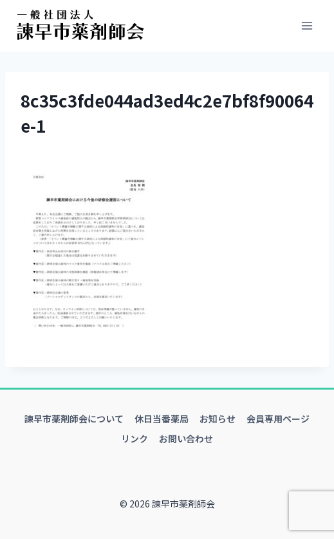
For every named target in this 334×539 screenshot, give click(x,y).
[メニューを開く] (307, 25)
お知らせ (217, 418)
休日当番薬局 (162, 418)
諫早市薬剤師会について (74, 418)
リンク (134, 438)
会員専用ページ (278, 418)
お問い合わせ (186, 438)
